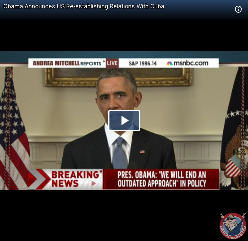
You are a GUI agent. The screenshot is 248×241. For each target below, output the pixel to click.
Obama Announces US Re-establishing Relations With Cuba (83, 6)
